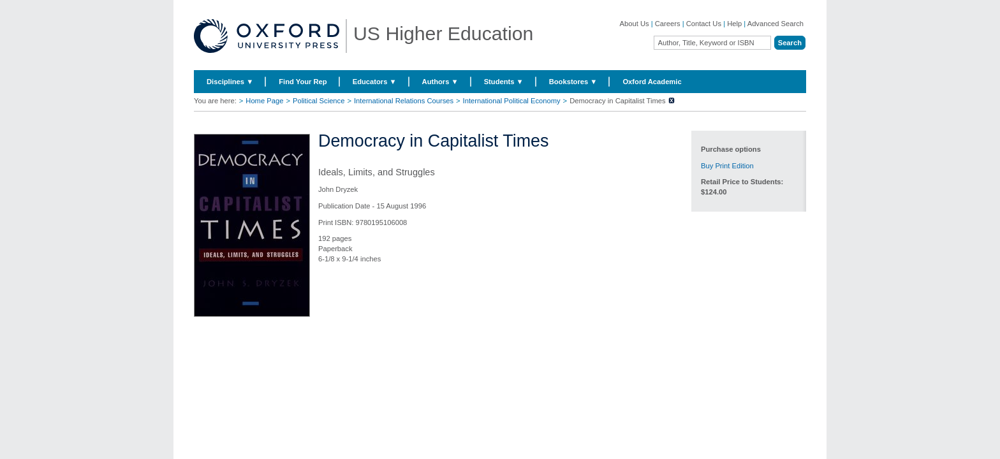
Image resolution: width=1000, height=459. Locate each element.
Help (734, 23)
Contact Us (703, 23)
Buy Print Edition (727, 166)
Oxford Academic (651, 81)
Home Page (264, 101)
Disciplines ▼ (230, 81)
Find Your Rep (303, 81)
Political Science (318, 101)
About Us (634, 23)
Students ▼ (504, 81)
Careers (667, 23)
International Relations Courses (403, 101)
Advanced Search (775, 23)
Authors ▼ (440, 81)
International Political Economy (512, 101)
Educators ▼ (375, 81)
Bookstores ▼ (573, 81)
